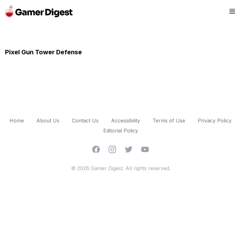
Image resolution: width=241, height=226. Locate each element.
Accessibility (125, 120)
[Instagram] (112, 149)
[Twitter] (128, 149)
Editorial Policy (120, 130)
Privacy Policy (215, 120)
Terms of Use (169, 120)
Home (16, 120)
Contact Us (85, 120)
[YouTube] (145, 149)
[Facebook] (96, 149)
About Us (47, 120)
